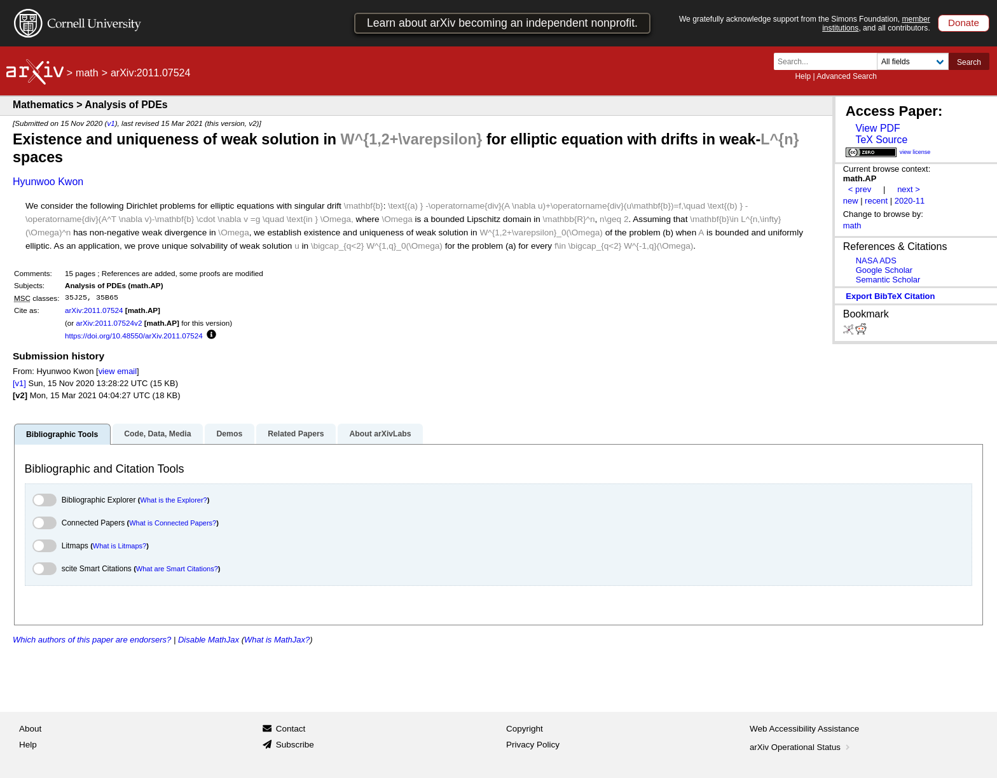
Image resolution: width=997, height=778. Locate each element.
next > (908, 189)
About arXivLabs (380, 433)
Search (969, 62)
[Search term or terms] (829, 61)
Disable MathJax (208, 639)
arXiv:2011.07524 (94, 310)
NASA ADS (876, 260)
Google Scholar (884, 270)
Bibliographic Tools (62, 434)
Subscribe (295, 744)
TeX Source (881, 139)
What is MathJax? (277, 639)
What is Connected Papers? (172, 523)
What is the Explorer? (174, 500)
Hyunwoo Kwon (48, 181)
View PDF (877, 128)
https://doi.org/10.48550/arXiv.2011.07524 (134, 335)
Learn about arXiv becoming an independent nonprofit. (502, 23)
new (850, 200)
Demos (229, 433)
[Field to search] (913, 61)
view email (118, 371)
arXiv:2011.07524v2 (109, 323)
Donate (963, 22)
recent (876, 200)
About (30, 728)
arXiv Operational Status (801, 747)
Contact (291, 728)
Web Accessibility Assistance (804, 728)
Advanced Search (846, 76)
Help (803, 76)
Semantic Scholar (888, 279)
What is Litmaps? (119, 546)
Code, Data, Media (157, 433)
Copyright (524, 728)
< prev (859, 189)
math (87, 72)
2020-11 (910, 200)
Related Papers (296, 433)
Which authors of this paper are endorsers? (92, 639)
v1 (110, 123)
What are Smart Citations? (177, 569)
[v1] (19, 383)
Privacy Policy (533, 744)
